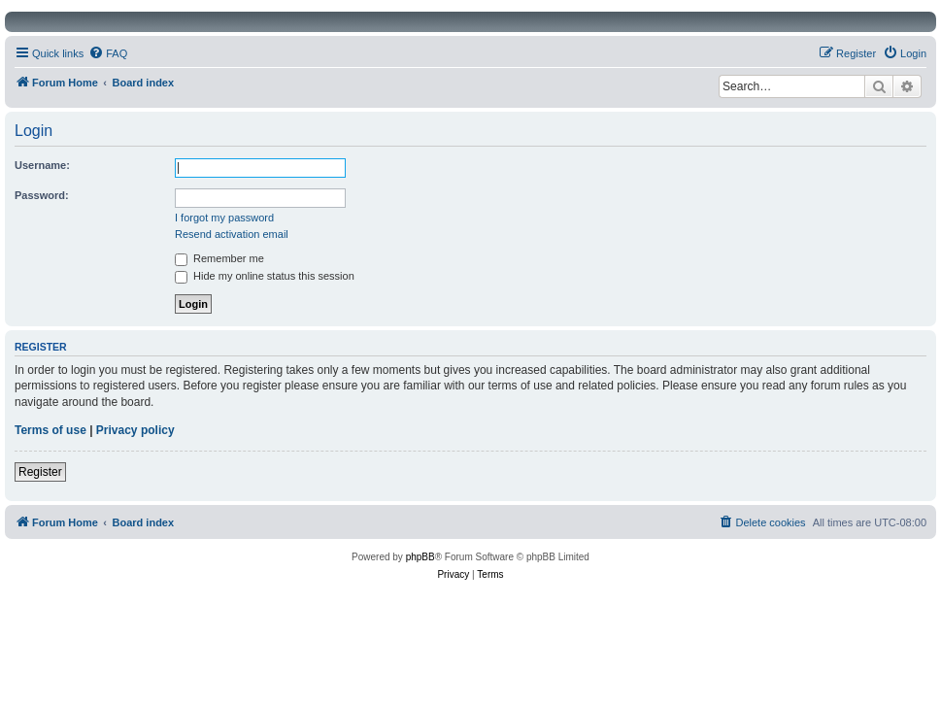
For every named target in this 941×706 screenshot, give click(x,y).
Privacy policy (135, 430)
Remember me (219, 258)
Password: (42, 195)
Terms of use (50, 430)
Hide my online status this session (264, 276)
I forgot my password (224, 217)
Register (40, 472)
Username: (42, 165)
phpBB (420, 557)
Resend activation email (231, 234)
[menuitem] (107, 53)
